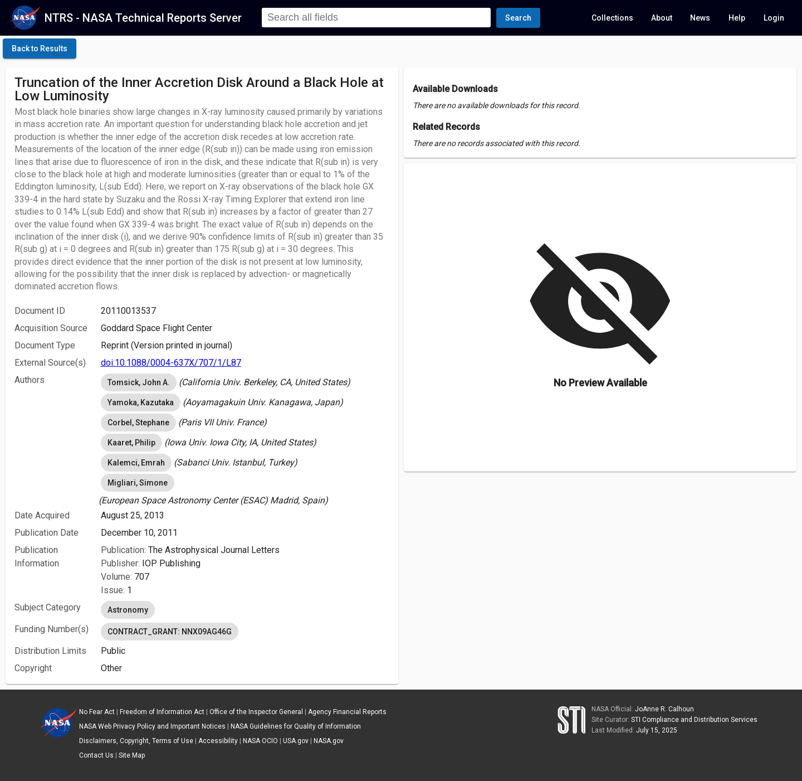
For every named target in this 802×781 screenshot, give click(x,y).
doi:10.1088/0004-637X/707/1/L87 (171, 362)
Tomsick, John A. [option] (139, 382)
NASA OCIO (260, 741)
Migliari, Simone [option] (137, 483)
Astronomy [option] (128, 610)
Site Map (132, 755)
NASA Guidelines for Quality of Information (296, 726)
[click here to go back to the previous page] (39, 48)
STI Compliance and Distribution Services (694, 720)
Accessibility (218, 741)
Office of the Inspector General (256, 712)
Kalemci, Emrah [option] (136, 463)
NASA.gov (329, 741)
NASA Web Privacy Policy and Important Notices (152, 726)
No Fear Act (97, 712)
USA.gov (296, 741)
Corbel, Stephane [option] (138, 422)
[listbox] (245, 382)
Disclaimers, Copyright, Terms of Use (136, 741)
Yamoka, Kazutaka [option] (140, 402)
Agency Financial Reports (347, 712)
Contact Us (96, 755)
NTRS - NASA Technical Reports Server (143, 18)
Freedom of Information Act (162, 712)
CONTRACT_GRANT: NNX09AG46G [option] (169, 632)
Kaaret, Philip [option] (131, 443)
